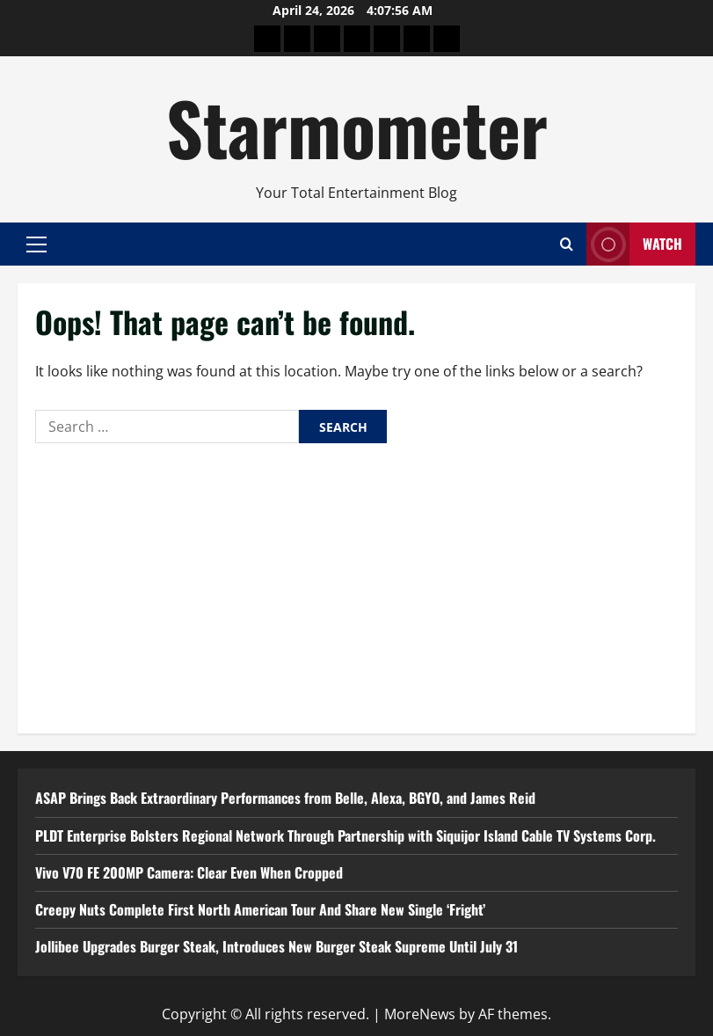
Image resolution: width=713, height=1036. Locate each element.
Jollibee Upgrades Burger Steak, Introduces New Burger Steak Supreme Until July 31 (276, 946)
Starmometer (357, 126)
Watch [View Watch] (634, 244)
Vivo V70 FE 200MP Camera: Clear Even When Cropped (189, 872)
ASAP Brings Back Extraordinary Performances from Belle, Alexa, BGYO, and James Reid (285, 797)
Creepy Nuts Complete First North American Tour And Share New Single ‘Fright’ (260, 909)
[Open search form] (566, 244)
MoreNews (419, 1014)
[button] (36, 243)
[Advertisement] (356, 584)
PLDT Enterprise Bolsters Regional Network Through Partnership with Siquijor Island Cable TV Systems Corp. (345, 835)
